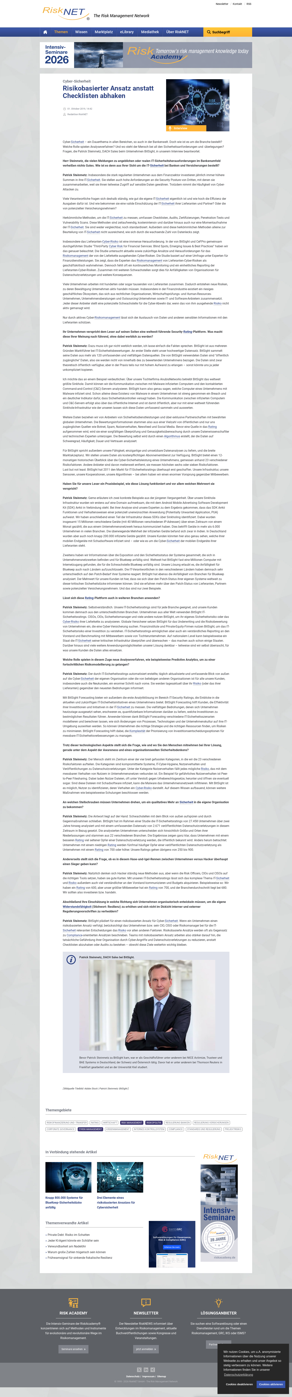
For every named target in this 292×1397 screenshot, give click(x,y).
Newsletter (222, 3)
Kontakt (237, 3)
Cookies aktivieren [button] (271, 1384)
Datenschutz (133, 1382)
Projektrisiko (233, 1135)
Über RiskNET (177, 32)
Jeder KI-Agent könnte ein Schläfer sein (72, 1246)
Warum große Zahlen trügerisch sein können (75, 1258)
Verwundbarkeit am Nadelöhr (65, 1252)
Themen (61, 32)
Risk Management (131, 1128)
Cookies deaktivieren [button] (239, 1384)
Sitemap (161, 1382)
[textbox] (228, 32)
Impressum (148, 1382)
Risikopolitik (154, 1128)
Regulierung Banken (178, 1128)
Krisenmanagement (117, 1135)
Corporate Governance (60, 1135)
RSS (249, 3)
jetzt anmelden (144, 1354)
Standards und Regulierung (203, 1135)
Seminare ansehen (72, 1354)
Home (45, 32)
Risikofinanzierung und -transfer (67, 1128)
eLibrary (127, 32)
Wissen (81, 32)
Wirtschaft (110, 1128)
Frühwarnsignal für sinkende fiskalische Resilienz (78, 1263)
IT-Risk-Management (90, 1135)
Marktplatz (104, 32)
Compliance (176, 1135)
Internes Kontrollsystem (149, 1135)
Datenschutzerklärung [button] (238, 1374)
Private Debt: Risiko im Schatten (68, 1240)
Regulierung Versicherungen (211, 1128)
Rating (95, 1128)
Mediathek (150, 32)
